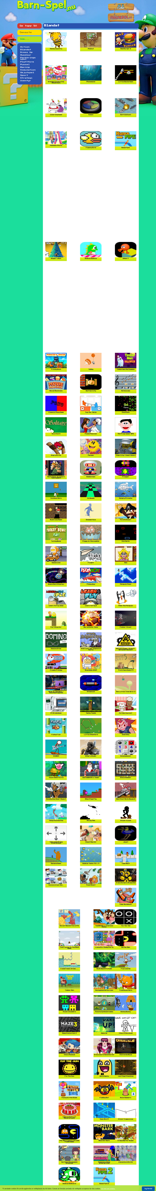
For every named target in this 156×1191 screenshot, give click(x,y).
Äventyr (25, 80)
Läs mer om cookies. (108, 1189)
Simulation (28, 70)
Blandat (25, 49)
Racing (25, 67)
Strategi (26, 78)
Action (25, 47)
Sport (24, 75)
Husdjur (25, 55)
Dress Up (26, 52)
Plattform (27, 62)
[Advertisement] (91, 59)
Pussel (25, 64)
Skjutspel (27, 72)
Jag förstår (148, 1189)
